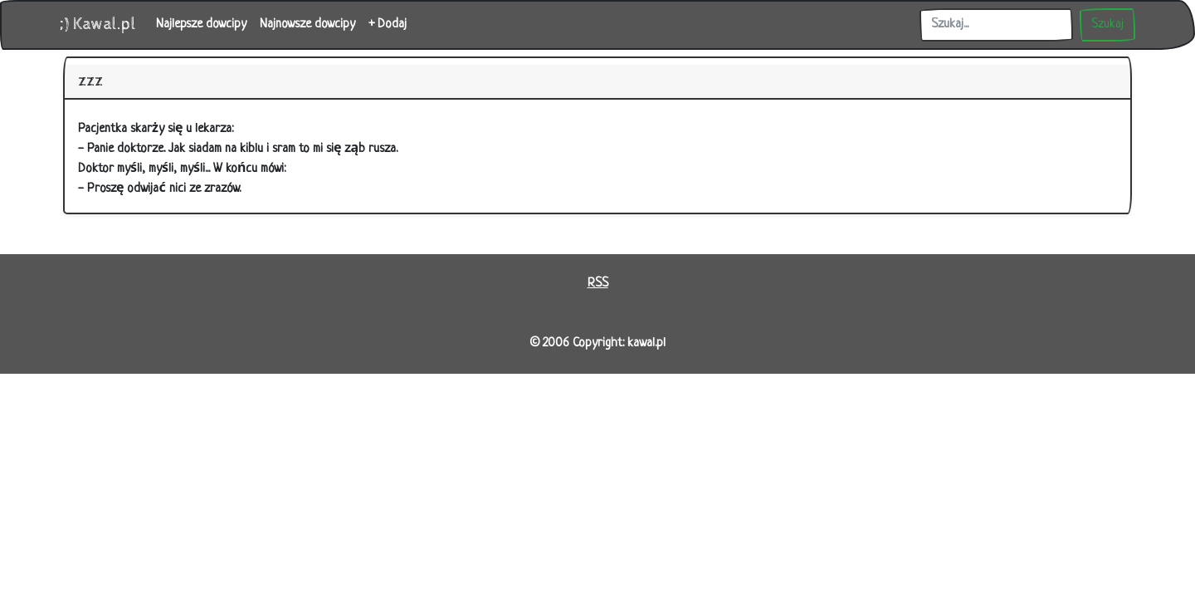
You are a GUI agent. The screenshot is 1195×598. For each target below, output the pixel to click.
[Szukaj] (996, 25)
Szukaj (1107, 24)
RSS (598, 284)
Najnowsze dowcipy (307, 24)
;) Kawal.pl (98, 24)
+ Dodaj (387, 24)
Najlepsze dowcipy (201, 24)
